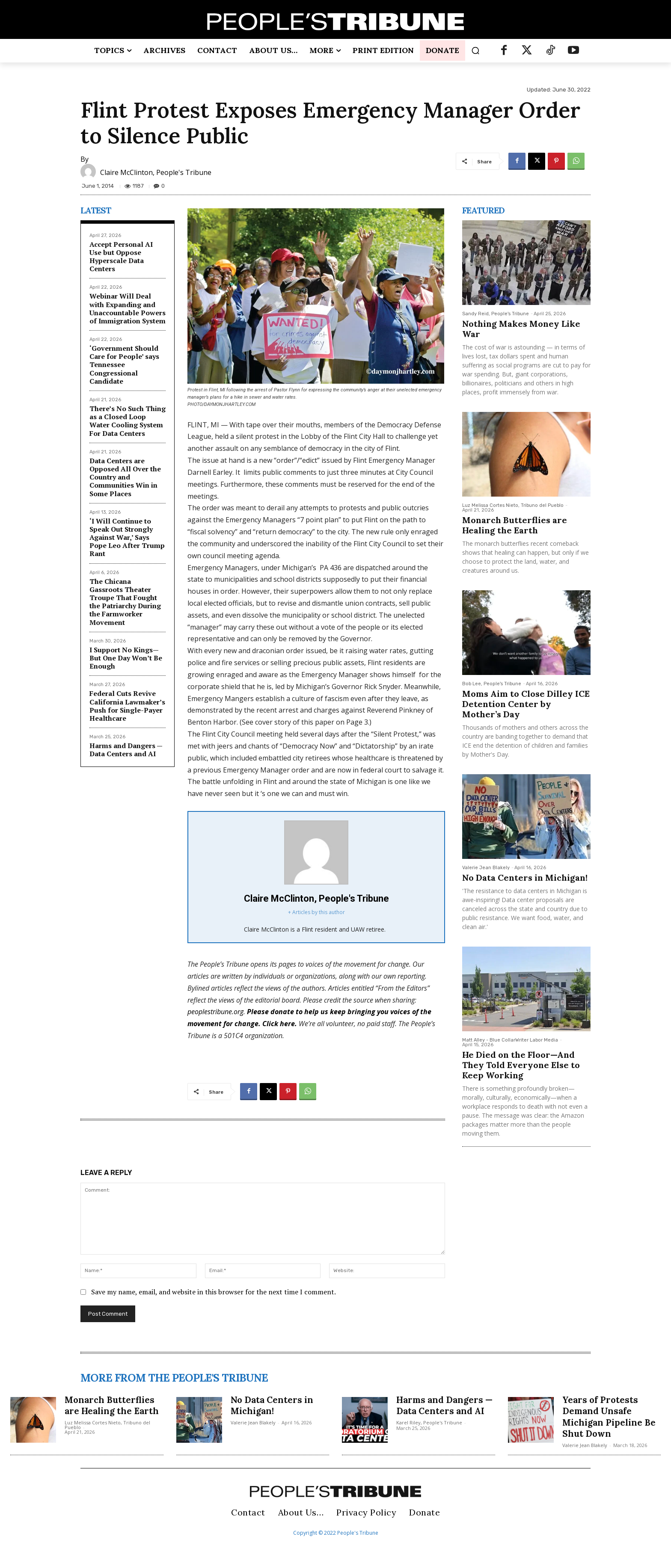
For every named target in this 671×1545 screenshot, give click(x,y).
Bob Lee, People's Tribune (491, 684)
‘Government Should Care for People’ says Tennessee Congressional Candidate (124, 364)
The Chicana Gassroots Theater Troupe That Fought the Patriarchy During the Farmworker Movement (125, 602)
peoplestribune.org (215, 1011)
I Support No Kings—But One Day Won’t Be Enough (125, 658)
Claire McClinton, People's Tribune (155, 172)
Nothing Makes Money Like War (521, 328)
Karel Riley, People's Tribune (429, 1433)
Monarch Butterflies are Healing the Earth (514, 525)
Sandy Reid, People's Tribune (495, 314)
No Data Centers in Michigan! (525, 877)
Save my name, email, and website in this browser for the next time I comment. (213, 1291)
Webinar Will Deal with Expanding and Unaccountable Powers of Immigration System (127, 308)
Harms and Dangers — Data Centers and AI (126, 749)
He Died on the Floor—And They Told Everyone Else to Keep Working (521, 1064)
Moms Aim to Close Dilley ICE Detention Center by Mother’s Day (526, 703)
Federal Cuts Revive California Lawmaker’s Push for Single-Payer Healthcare (127, 706)
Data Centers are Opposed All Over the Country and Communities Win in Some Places (125, 477)
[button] (475, 50)
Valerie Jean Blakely (486, 867)
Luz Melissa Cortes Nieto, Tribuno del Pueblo (513, 505)
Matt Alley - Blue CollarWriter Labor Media (510, 1040)
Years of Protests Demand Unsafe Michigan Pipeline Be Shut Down (605, 1416)
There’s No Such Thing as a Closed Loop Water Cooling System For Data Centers (127, 421)
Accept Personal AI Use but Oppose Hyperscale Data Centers (121, 257)
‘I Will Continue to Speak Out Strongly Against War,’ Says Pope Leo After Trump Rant (127, 537)
